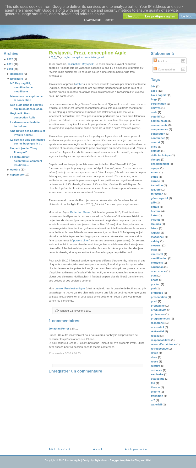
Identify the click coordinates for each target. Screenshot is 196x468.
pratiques (157, 292)
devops (156, 159)
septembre (17, 174)
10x (153, 86)
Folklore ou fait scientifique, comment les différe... (26, 160)
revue (155, 352)
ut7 (153, 400)
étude (155, 176)
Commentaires (164, 69)
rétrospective (159, 348)
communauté (159, 125)
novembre (16, 78)
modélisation (159, 258)
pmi (153, 288)
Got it (109, 20)
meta (154, 249)
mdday (155, 241)
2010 (10, 69)
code (154, 112)
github (155, 206)
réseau (155, 335)
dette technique (161, 155)
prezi (101, 57)
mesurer (156, 245)
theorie (155, 387)
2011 (10, 64)
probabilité (158, 305)
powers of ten (81, 240)
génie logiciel (160, 198)
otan (154, 275)
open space (158, 271)
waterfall (157, 404)
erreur (155, 172)
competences (160, 129)
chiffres (156, 107)
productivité (159, 309)
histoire (156, 211)
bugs (154, 99)
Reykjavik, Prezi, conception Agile (87, 52)
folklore (156, 189)
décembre (16, 73)
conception (76, 57)
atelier (78, 84)
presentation (90, 57)
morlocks (157, 262)
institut (155, 219)
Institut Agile (72, 460)
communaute (159, 120)
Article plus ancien (136, 449)
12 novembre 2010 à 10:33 (65, 353)
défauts (156, 150)
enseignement (160, 163)
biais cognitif (159, 95)
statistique (158, 378)
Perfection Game (80, 212)
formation (157, 193)
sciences (157, 370)
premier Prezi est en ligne (69, 288)
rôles (154, 357)
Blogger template (120, 460)
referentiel (157, 327)
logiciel (156, 232)
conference (158, 138)
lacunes (156, 224)
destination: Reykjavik (80, 64)
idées (154, 215)
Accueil (97, 449)
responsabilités (161, 340)
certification (159, 103)
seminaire (157, 374)
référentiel (157, 331)
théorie (155, 391)
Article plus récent (59, 449)
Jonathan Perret (59, 328)
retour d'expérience (163, 344)
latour (155, 228)
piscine (156, 284)
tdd (153, 383)
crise (154, 146)
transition (157, 395)
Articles (160, 61)
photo (155, 279)
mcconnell (158, 236)
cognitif (156, 116)
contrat (156, 142)
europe (155, 181)
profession (158, 314)
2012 (10, 59)
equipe (155, 168)
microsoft (157, 254)
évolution (157, 185)
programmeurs (160, 318)
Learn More (92, 20)
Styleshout (100, 460)
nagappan (157, 267)
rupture (156, 365)
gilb (153, 202)
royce (155, 361)
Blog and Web (143, 460)
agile (67, 57)
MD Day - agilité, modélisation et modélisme (21, 87)
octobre (15, 169)
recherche (157, 322)
